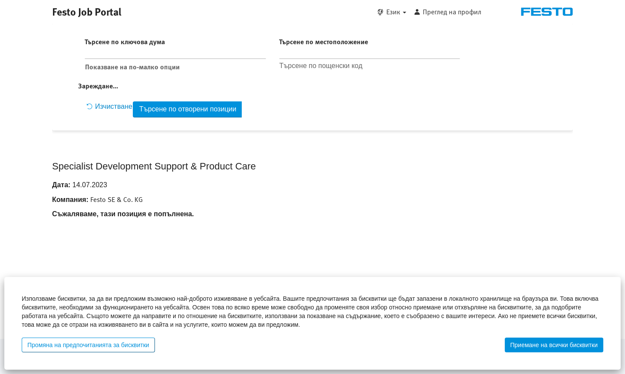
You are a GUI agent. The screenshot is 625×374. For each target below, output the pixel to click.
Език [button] (396, 12)
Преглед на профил (452, 12)
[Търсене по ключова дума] (175, 53)
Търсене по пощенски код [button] (321, 65)
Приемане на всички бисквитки (554, 344)
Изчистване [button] (109, 106)
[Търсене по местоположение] (370, 53)
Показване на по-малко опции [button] (132, 67)
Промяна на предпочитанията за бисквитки (88, 344)
